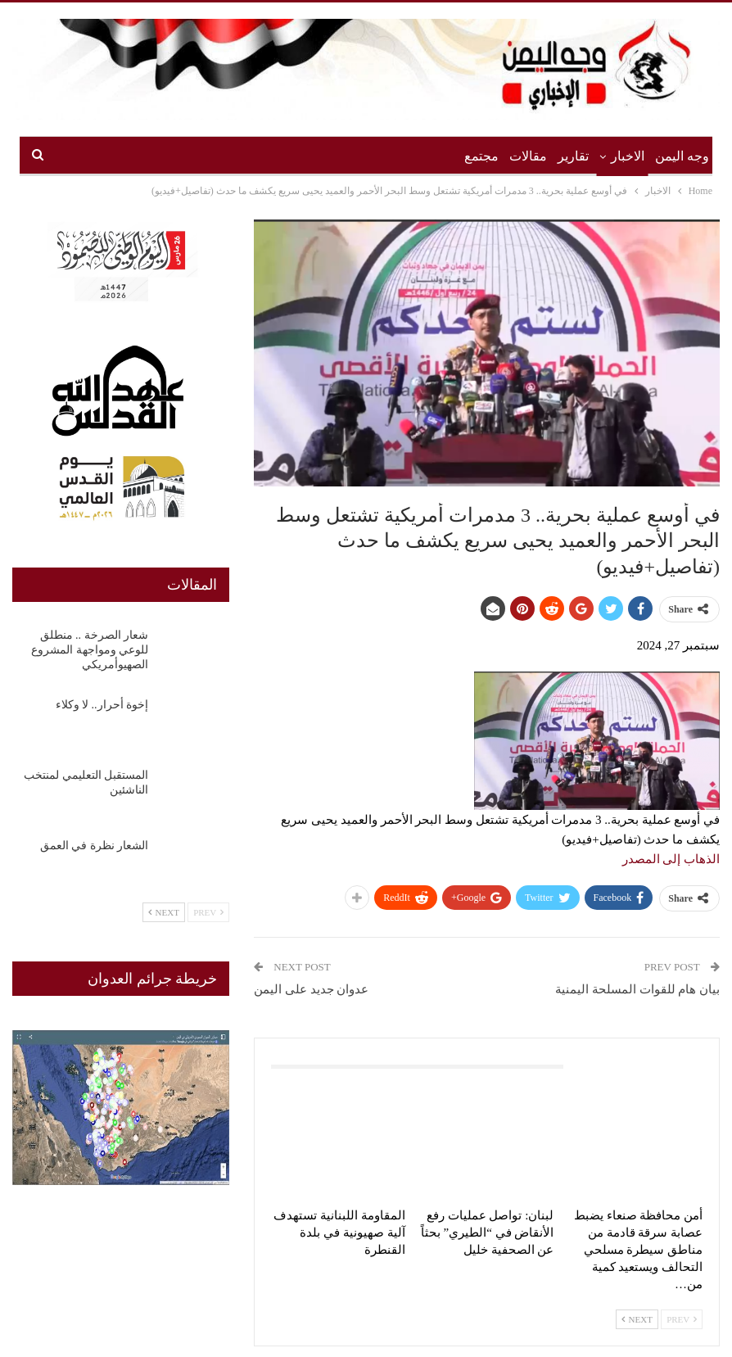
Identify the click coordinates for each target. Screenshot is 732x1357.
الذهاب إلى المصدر (671, 859)
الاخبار (627, 156)
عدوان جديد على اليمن (311, 989)
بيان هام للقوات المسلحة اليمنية (637, 989)
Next (637, 1319)
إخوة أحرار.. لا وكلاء (102, 705)
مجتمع (481, 156)
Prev (681, 1319)
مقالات (528, 156)
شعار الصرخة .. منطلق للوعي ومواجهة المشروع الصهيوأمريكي (89, 650)
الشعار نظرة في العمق (94, 845)
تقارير (573, 156)
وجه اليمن (682, 156)
